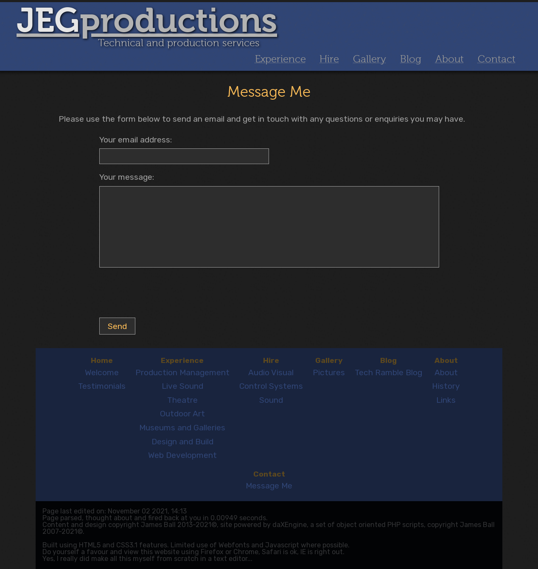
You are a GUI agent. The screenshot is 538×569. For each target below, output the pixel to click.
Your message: (126, 177)
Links (446, 400)
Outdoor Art (182, 413)
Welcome (102, 372)
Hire (329, 59)
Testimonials (102, 386)
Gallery (369, 59)
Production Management (182, 372)
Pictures (329, 372)
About (449, 59)
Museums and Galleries (182, 427)
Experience (280, 59)
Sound (271, 400)
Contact (497, 59)
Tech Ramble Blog (388, 372)
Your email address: (135, 140)
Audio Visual (271, 372)
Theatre (182, 400)
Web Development (182, 455)
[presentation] (163, 294)
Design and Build (182, 441)
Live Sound (182, 386)
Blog (410, 59)
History (446, 386)
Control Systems (271, 386)
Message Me (269, 486)
